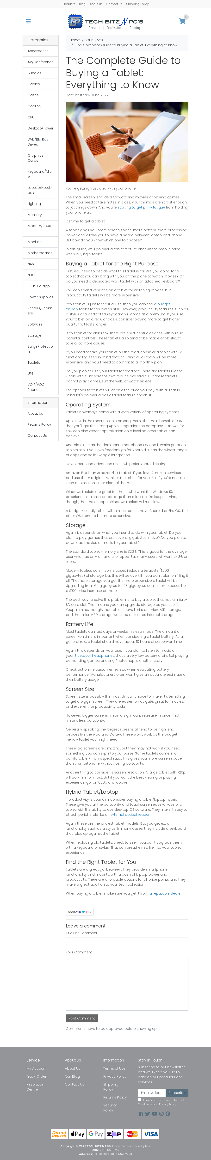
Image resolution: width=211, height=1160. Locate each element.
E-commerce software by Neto (131, 1146)
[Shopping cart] (182, 21)
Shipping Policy (137, 4)
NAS (31, 264)
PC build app (39, 286)
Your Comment (79, 952)
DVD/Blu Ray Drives (38, 142)
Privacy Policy (114, 1076)
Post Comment (82, 1018)
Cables (34, 84)
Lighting (34, 203)
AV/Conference (41, 62)
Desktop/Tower (40, 128)
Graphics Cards (35, 158)
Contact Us (114, 4)
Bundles (34, 73)
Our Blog (72, 1076)
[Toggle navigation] (28, 21)
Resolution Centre (35, 1087)
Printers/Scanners (40, 311)
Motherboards (40, 253)
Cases (33, 95)
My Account (36, 1068)
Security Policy (110, 1108)
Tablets (34, 362)
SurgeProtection (40, 349)
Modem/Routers (41, 228)
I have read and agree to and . (161, 1102)
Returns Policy (39, 424)
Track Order (36, 1076)
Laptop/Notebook (40, 190)
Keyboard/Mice (40, 174)
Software (35, 324)
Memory (35, 214)
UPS (31, 373)
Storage (34, 335)
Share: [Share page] (78, 912)
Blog (82, 4)
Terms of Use (114, 1068)
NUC (31, 275)
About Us (96, 4)
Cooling (34, 106)
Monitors (35, 241)
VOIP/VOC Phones (36, 387)
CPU (31, 117)
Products (68, 4)
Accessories (38, 51)
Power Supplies (40, 297)
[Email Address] (152, 1093)
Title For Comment (81, 933)
